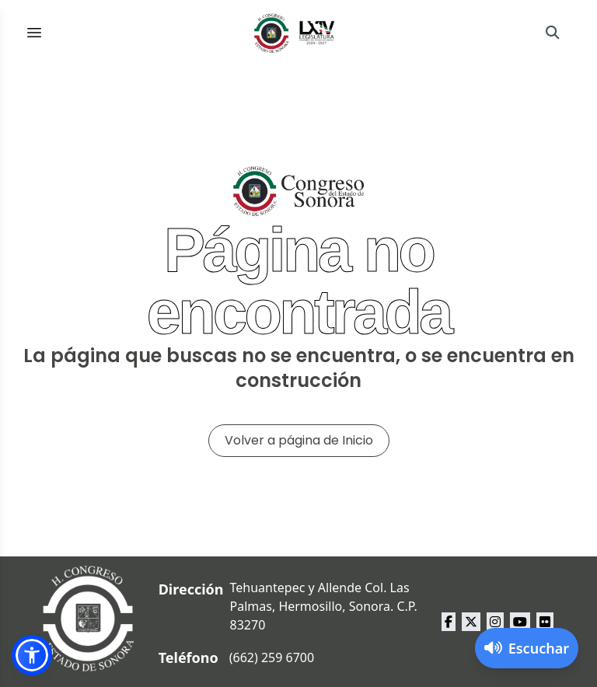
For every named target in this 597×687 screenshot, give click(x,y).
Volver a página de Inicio (299, 440)
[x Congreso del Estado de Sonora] (471, 621)
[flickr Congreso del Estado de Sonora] (545, 621)
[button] (32, 655)
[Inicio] (295, 32)
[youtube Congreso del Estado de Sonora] (520, 621)
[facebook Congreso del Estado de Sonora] (448, 621)
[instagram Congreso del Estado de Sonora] (495, 621)
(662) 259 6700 (271, 657)
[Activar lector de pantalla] (526, 648)
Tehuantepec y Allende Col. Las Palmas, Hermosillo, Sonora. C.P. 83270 (323, 606)
